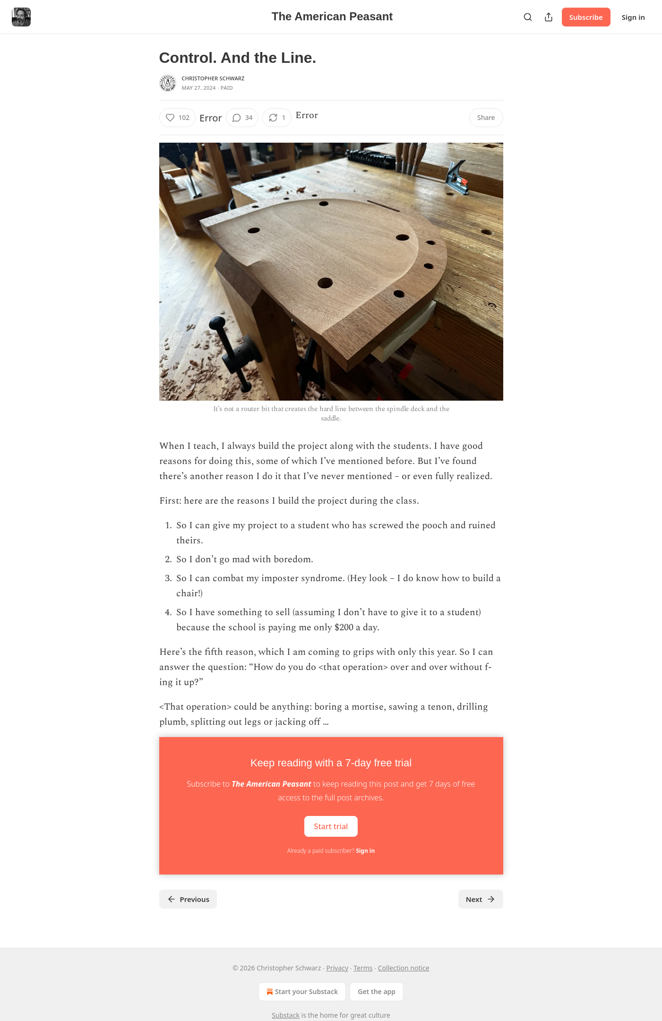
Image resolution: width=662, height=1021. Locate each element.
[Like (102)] (177, 117)
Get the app (376, 991)
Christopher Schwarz (213, 78)
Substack (286, 1015)
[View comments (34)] (242, 117)
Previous (188, 899)
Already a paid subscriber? (331, 851)
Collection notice (404, 967)
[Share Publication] (548, 17)
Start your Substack (301, 992)
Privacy (337, 967)
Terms (362, 967)
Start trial (331, 826)
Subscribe (586, 17)
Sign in (633, 17)
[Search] (527, 17)
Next (481, 899)
